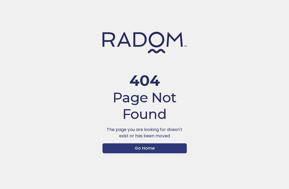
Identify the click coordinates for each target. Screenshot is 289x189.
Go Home (145, 148)
